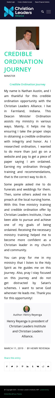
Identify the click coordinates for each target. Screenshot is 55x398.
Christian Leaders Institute (22, 215)
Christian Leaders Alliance (23, 106)
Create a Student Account (25, 2)
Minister (9, 75)
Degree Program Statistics (42, 2)
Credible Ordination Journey (23, 61)
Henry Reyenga (32, 314)
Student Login (11, 2)
